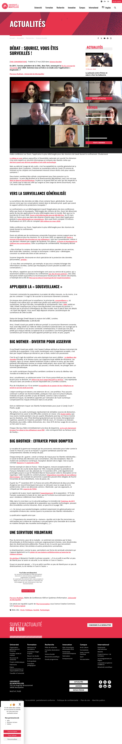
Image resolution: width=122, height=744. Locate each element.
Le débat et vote (16, 158)
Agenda (78, 692)
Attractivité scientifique (49, 658)
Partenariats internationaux (103, 648)
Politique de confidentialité (67, 706)
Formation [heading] (32, 645)
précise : (24, 259)
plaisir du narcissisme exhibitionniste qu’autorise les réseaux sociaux (42, 553)
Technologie (46, 610)
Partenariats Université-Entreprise (66, 653)
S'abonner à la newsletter (100, 625)
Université (38, 7)
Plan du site (85, 706)
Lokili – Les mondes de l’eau (97, 126)
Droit (22, 610)
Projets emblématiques (15, 663)
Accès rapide (117, 1)
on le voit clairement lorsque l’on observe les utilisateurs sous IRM (39, 429)
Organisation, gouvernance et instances (15, 649)
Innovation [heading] (67, 645)
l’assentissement (47, 493)
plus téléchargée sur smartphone (32, 219)
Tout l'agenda (99, 143)
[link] (98, 38)
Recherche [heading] (49, 645)
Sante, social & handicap (85, 653)
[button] (104, 38)
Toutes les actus (99, 98)
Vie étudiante (84, 650)
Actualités (78, 687)
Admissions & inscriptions (32, 648)
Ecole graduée (32, 661)
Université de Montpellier (35, 74)
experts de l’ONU (30, 489)
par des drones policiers (59, 274)
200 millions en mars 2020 (51, 221)
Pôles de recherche (51, 648)
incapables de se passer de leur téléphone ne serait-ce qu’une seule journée (43, 386)
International (93, 7)
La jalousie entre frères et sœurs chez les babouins (96, 74)
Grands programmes (52, 661)
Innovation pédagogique (31, 665)
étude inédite (66, 414)
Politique (29, 610)
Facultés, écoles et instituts (16, 655)
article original (20, 606)
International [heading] (104, 645)
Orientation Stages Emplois (33, 653)
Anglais (108, 7)
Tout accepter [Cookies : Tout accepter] (12, 731)
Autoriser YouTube (28, 591)
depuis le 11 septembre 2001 (28, 463)
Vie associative (85, 659)
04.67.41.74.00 (15, 697)
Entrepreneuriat (68, 660)
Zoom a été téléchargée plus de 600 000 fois (48, 215)
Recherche (60, 7)
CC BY (18, 408)
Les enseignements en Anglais (104, 660)
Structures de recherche (14, 659)
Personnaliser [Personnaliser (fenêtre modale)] (12, 739)
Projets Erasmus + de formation (105, 655)
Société (37, 610)
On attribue (15, 558)
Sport (82, 657)
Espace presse (78, 696)
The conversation (18, 62)
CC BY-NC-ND (37, 320)
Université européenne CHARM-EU (105, 665)
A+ (105, 1)
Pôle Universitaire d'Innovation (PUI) (68, 648)
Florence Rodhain (17, 74)
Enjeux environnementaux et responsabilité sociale (16, 672)
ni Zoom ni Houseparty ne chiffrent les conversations (41, 242)
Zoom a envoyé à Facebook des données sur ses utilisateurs (41, 238)
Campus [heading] (83, 645)
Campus (82, 7)
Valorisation (66, 658)
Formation (49, 7)
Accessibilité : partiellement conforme (40, 706)
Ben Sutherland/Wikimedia (20, 320)
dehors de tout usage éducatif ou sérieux (49, 379)
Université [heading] (14, 645)
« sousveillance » (62, 300)
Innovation (72, 7)
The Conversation (43, 604)
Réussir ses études (33, 656)
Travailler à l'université (13, 678)
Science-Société (56, 62)
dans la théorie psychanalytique (23, 180)
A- (108, 1)
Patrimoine (13, 667)
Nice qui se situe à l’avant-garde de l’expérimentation (51, 278)
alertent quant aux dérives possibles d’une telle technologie (35, 162)
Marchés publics (98, 706)
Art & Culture (84, 648)
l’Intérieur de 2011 (68, 501)
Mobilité (100, 652)
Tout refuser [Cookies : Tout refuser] (12, 735)
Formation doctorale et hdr (52, 651)
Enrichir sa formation (34, 659)
